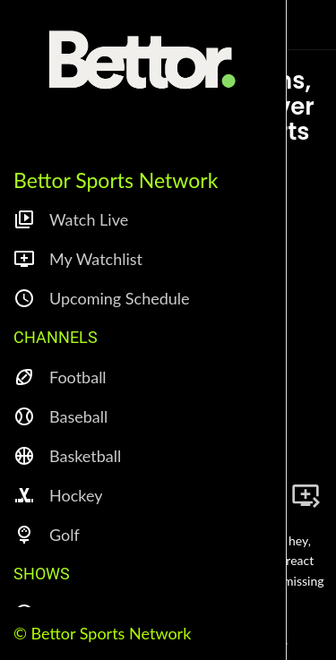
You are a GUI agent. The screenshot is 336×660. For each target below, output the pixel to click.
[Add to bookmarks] (305, 495)
